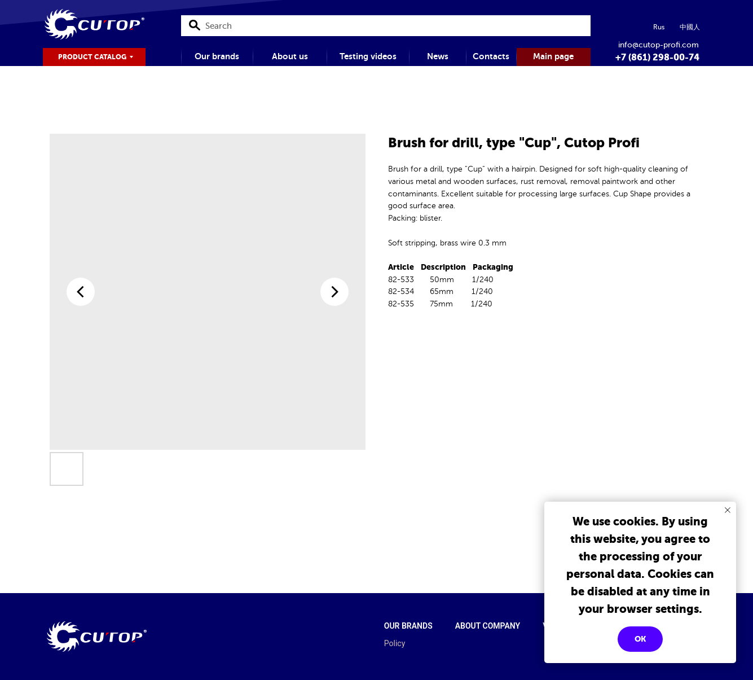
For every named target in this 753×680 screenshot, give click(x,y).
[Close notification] (727, 510)
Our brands (408, 625)
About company (487, 625)
